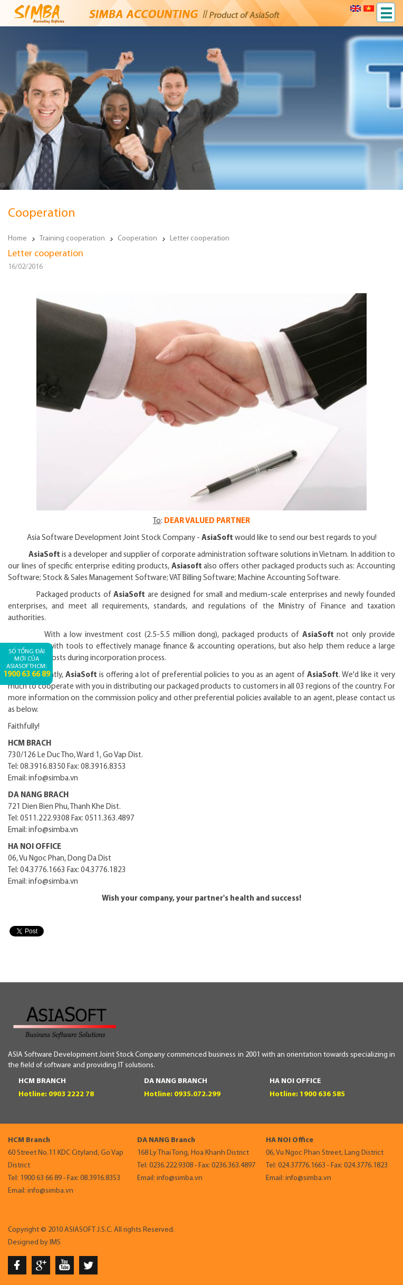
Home (17, 239)
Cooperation (137, 239)
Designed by (28, 1243)
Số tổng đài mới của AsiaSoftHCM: (26, 664)
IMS (55, 1243)
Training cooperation (72, 239)
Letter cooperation (199, 239)
